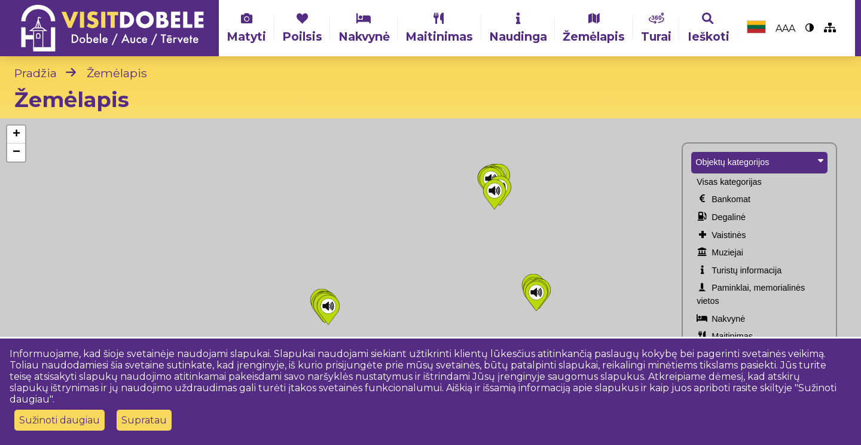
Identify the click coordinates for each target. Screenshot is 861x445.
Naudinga (518, 28)
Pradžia (35, 73)
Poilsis (302, 28)
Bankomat (723, 199)
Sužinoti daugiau (59, 420)
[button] (328, 310)
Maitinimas (439, 28)
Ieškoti (708, 28)
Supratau (144, 420)
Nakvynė (364, 28)
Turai (656, 28)
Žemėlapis (594, 28)
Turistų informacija (739, 271)
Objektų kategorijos (759, 161)
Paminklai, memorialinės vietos (751, 294)
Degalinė (721, 217)
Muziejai (720, 253)
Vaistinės (721, 235)
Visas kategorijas (729, 182)
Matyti (246, 28)
